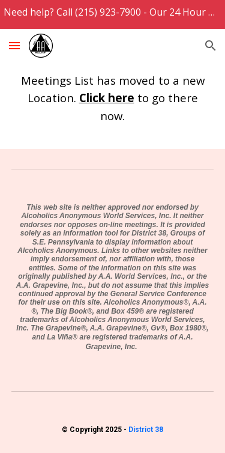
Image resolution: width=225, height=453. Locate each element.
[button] (14, 45)
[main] (112, 98)
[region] (112, 14)
